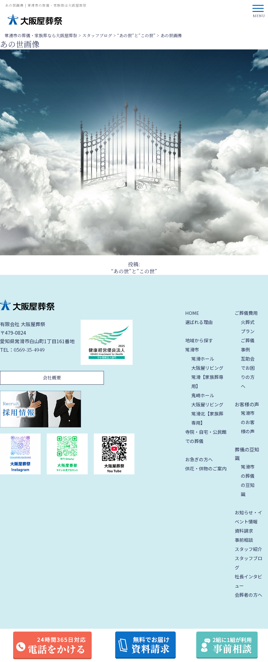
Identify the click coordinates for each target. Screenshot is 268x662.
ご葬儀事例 (248, 345)
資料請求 (244, 530)
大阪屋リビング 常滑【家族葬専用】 (207, 377)
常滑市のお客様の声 (248, 422)
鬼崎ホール (202, 395)
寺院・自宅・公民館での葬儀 (205, 436)
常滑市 (192, 349)
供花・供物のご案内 (205, 468)
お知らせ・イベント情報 (248, 517)
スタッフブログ (248, 562)
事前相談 (244, 540)
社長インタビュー (248, 581)
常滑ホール (202, 358)
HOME (192, 313)
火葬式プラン (248, 326)
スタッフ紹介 (248, 549)
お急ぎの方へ (199, 459)
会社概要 (52, 377)
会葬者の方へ (248, 595)
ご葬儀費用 (246, 313)
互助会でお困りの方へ (248, 372)
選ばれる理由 (199, 322)
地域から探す (199, 340)
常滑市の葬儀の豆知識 (248, 480)
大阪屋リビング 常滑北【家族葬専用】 (207, 413)
